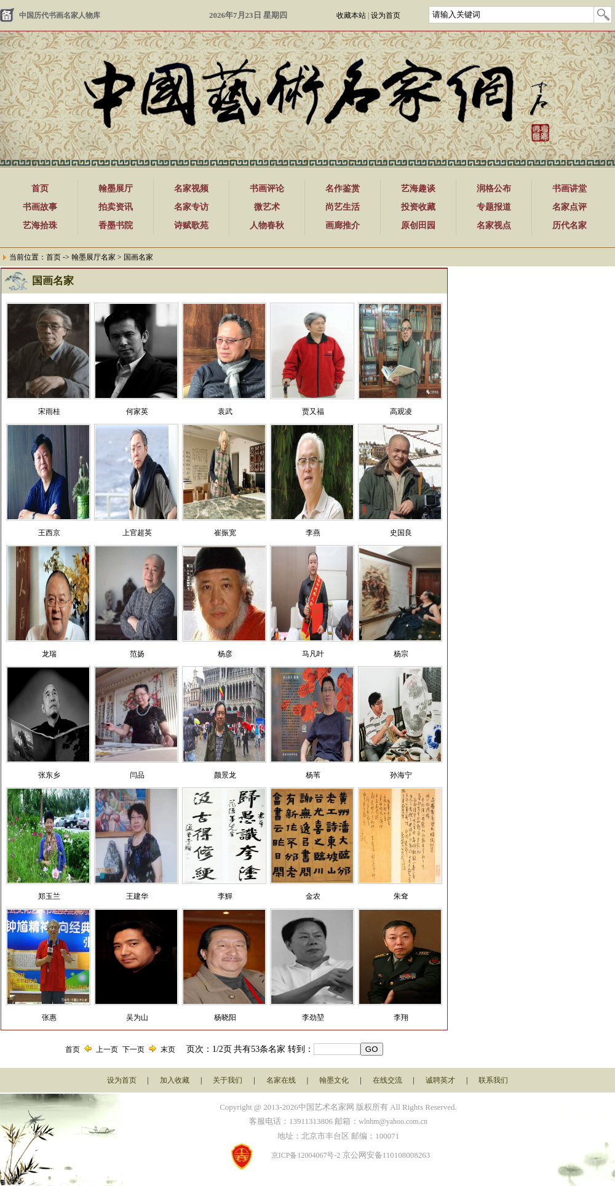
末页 (168, 1049)
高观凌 (401, 411)
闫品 (137, 775)
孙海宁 (401, 775)
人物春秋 (267, 225)
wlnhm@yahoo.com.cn (393, 1121)
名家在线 (281, 1080)
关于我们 (227, 1080)
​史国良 (401, 532)
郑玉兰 (49, 896)
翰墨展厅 (115, 188)
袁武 (225, 411)
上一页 (107, 1049)
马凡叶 (313, 654)
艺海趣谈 (418, 188)
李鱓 (225, 896)
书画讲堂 (569, 188)
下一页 (133, 1049)
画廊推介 (342, 225)
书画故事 (40, 207)
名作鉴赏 (342, 188)
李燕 (313, 532)
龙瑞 (49, 654)
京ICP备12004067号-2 (306, 1155)
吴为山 (137, 1017)
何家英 (137, 411)
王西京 (49, 532)
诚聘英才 (440, 1080)
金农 (313, 896)
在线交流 (387, 1080)
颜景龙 (225, 775)
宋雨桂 (49, 411)
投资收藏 (418, 207)
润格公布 (494, 188)
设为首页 (385, 15)
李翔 (401, 1017)
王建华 (137, 896)
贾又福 (313, 411)
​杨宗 (401, 654)
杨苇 (313, 775)
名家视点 (494, 225)
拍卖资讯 (115, 207)
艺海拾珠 (40, 225)
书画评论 (267, 188)
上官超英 (137, 532)
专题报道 (494, 207)
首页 (40, 188)
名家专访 (191, 207)
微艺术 (267, 207)
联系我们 (493, 1080)
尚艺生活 (342, 207)
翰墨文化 (334, 1080)
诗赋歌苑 (191, 225)
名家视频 (191, 188)
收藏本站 (351, 15)
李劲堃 (313, 1017)
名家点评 (569, 207)
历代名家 (569, 225)
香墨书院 (115, 225)
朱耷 (401, 896)
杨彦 (225, 654)
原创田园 (418, 225)
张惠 (49, 1017)
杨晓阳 (225, 1017)
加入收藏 (174, 1080)
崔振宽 (225, 532)
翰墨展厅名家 (93, 257)
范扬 (137, 654)
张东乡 (49, 775)
